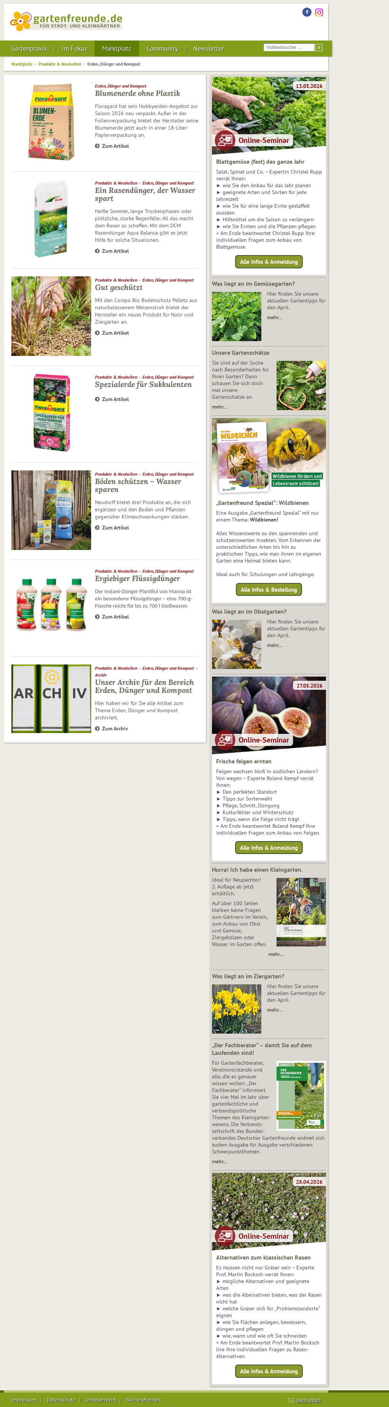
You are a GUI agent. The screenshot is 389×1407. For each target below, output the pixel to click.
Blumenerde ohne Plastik (137, 93)
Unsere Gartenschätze (240, 352)
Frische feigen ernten (244, 761)
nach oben (308, 1399)
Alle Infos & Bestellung (269, 589)
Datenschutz (61, 1399)
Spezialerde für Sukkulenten (143, 384)
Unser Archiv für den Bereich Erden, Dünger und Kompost (144, 686)
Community (162, 48)
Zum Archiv (111, 728)
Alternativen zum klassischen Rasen (263, 1257)
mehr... (219, 1161)
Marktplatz (116, 48)
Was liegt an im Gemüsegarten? (253, 283)
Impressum (23, 1399)
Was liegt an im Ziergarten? (248, 976)
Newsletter (208, 48)
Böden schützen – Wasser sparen (138, 485)
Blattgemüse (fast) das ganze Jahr (260, 161)
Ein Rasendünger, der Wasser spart (145, 194)
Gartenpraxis (29, 48)
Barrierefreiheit (143, 1399)
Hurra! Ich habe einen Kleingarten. (257, 869)
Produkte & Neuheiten (60, 64)
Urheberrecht (100, 1399)
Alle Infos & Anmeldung (269, 261)
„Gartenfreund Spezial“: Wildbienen (262, 502)
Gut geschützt (119, 287)
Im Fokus (74, 48)
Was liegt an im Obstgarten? (249, 611)
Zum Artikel (112, 146)
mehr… (275, 317)
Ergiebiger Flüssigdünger (137, 578)
